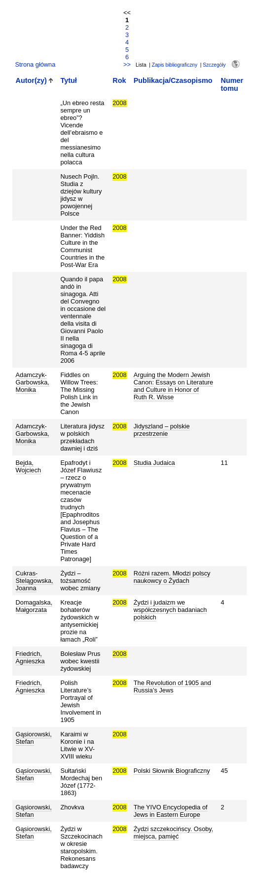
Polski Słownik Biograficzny (172, 770)
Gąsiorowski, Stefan (34, 737)
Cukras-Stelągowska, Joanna (34, 581)
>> (127, 64)
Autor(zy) (31, 80)
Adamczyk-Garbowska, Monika (32, 382)
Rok (119, 80)
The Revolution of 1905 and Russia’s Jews (172, 686)
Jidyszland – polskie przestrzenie (162, 429)
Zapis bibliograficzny (174, 65)
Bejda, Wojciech (28, 466)
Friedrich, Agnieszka (30, 657)
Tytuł (68, 80)
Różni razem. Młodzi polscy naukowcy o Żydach (172, 577)
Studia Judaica (154, 462)
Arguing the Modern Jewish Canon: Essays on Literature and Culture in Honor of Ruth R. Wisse (173, 386)
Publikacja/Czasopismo (173, 80)
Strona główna (35, 64)
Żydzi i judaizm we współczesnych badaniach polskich (170, 610)
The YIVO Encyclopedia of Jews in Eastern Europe (171, 810)
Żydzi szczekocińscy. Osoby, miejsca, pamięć (174, 832)
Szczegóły (214, 65)
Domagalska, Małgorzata (34, 606)
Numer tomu (232, 84)
